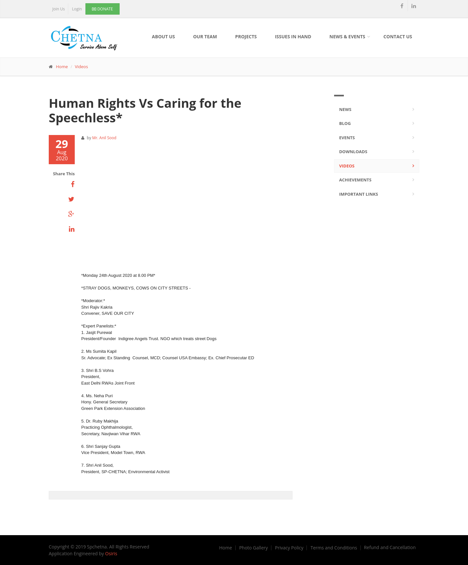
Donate (102, 9)
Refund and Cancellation (390, 547)
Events (347, 138)
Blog (345, 123)
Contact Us (398, 36)
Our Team (205, 36)
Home (62, 66)
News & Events (347, 36)
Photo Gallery (253, 547)
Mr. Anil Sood (104, 138)
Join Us (58, 9)
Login (77, 9)
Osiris (111, 553)
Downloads (353, 151)
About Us (163, 36)
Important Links (358, 194)
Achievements (355, 180)
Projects (246, 36)
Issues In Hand (293, 36)
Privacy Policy (289, 547)
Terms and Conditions (333, 547)
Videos (81, 66)
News (345, 109)
